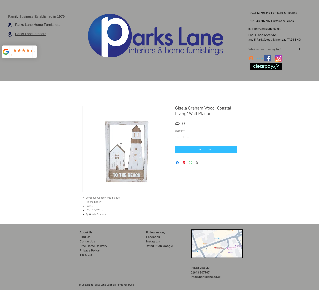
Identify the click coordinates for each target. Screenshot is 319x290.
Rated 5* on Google (159, 246)
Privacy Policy (90, 250)
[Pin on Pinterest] (184, 163)
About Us (86, 232)
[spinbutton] (183, 137)
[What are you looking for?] (269, 49)
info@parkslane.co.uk (266, 28)
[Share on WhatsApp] (190, 163)
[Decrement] (178, 137)
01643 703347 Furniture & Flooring (274, 12)
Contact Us (88, 241)
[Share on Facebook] (177, 163)
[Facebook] (267, 58)
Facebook (153, 237)
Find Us (85, 237)
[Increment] (188, 137)
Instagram (153, 241)
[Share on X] (197, 163)
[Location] (10, 25)
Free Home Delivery (94, 246)
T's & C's (86, 255)
